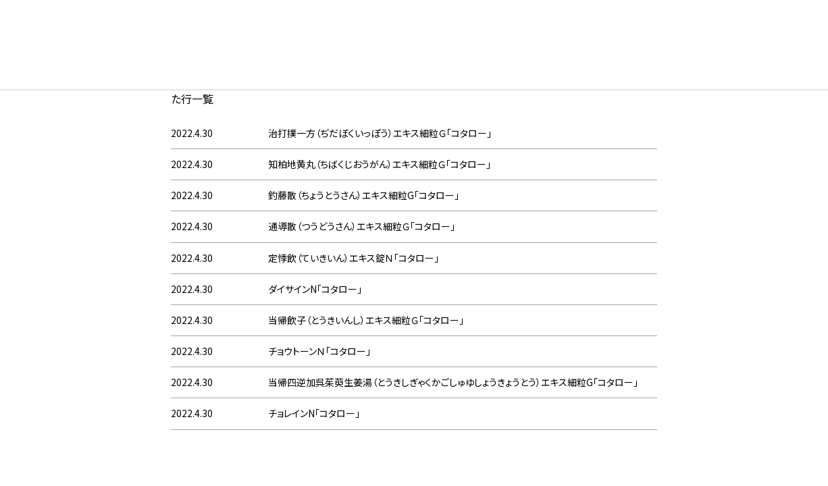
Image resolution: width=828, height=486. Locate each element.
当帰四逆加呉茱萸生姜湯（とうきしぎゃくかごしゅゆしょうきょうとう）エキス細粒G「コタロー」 (453, 382)
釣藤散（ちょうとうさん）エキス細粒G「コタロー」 (363, 195)
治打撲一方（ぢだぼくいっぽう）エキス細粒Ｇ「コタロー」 (380, 133)
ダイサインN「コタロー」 (315, 289)
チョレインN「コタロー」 (314, 413)
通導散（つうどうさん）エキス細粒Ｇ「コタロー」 (361, 226)
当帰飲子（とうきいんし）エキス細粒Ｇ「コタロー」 (366, 320)
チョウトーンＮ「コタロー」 (319, 351)
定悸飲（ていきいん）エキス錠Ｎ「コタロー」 (353, 258)
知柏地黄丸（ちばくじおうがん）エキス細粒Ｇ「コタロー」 (379, 164)
